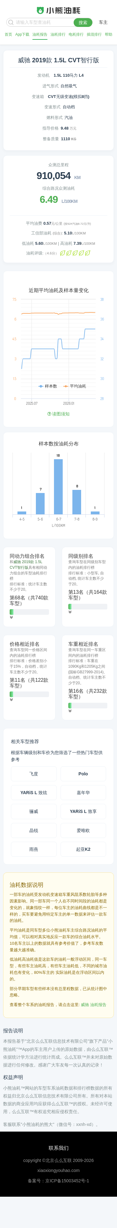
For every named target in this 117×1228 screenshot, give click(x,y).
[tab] (29, 587)
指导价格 (50, 128)
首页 (8, 34)
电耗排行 (76, 34)
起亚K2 (83, 849)
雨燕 (33, 849)
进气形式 (50, 86)
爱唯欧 (83, 830)
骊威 (33, 811)
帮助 (108, 34)
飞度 (33, 773)
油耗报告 (39, 34)
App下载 (22, 34)
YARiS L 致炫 (33, 792)
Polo (83, 773)
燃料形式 (54, 117)
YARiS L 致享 (83, 811)
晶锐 (33, 830)
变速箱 (38, 96)
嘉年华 (83, 792)
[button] (11, 617)
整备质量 (51, 138)
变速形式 (52, 107)
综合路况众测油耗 (58, 188)
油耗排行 (58, 34)
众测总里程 (58, 164)
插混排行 (94, 34)
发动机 (43, 75)
